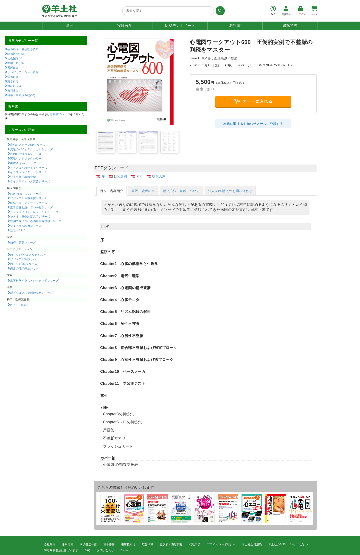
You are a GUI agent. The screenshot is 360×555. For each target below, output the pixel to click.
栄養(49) (12, 76)
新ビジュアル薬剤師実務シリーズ (31, 292)
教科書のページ (60, 114)
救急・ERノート (20, 230)
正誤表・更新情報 (171, 544)
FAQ (87, 550)
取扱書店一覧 (88, 544)
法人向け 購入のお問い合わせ (230, 191)
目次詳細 (120, 176)
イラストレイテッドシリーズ (28, 172)
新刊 (70, 26)
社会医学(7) (14, 58)
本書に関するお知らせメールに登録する (253, 124)
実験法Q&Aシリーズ (23, 163)
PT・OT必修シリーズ (23, 263)
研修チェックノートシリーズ (28, 202)
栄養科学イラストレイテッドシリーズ (34, 280)
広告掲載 (147, 544)
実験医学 (124, 26)
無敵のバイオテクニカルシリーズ (31, 149)
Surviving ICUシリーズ (25, 193)
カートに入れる (253, 101)
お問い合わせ (105, 550)
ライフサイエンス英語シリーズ (30, 181)
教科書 (235, 26)
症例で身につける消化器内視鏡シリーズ (35, 221)
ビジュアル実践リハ (23, 259)
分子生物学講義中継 (23, 176)
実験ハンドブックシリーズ (27, 158)
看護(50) (12, 67)
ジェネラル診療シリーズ (25, 225)
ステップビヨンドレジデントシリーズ (34, 211)
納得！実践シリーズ (23, 242)
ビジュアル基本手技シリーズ (28, 198)
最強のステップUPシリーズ (27, 144)
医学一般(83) (15, 62)
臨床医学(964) (16, 53)
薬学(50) (12, 81)
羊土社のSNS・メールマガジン (288, 544)
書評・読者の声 (143, 191)
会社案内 (50, 544)
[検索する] (219, 10)
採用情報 (67, 544)
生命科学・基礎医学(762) (23, 49)
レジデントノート (180, 26)
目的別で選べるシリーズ (25, 153)
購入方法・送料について (181, 191)
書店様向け (128, 544)
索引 (139, 176)
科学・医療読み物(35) (21, 95)
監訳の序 (159, 176)
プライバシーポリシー (221, 544)
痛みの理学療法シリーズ (25, 268)
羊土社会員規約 (252, 544)
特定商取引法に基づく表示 (61, 550)
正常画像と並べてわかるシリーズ (31, 207)
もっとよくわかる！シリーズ (28, 167)
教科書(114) (14, 90)
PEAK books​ (18, 304)
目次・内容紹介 (111, 191)
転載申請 (195, 544)
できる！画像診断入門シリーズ (30, 216)
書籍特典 (290, 26)
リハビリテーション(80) (22, 72)
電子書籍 (109, 544)
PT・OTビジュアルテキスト (28, 254)
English (125, 550)
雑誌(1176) (14, 85)
